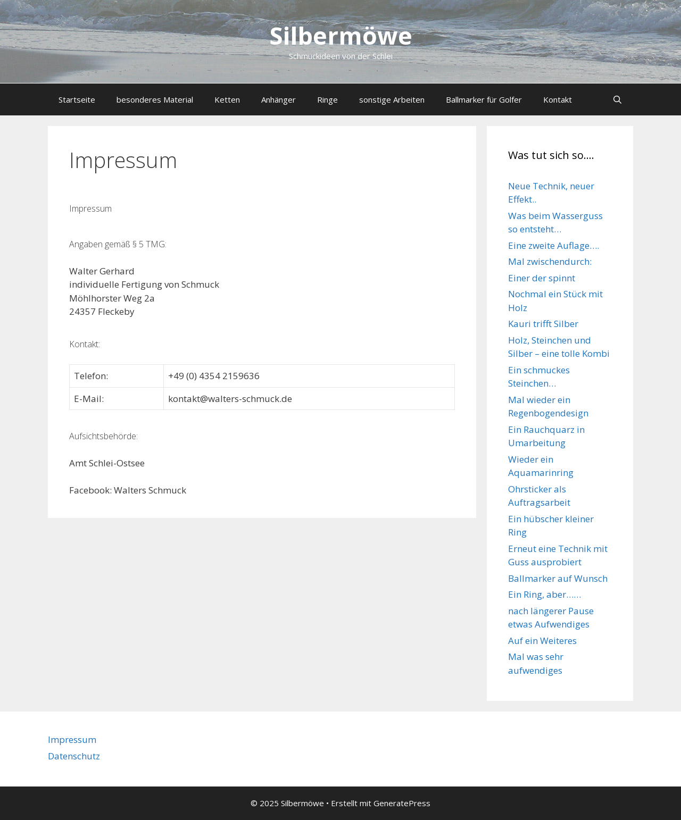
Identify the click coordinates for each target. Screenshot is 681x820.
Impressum (72, 739)
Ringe (327, 99)
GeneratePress (401, 803)
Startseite (77, 99)
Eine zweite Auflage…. (553, 245)
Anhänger (278, 99)
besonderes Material (155, 99)
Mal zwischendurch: (550, 261)
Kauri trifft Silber (543, 323)
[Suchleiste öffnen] (617, 99)
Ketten (227, 99)
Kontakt (557, 99)
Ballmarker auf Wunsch (558, 578)
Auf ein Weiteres (542, 640)
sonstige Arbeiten (392, 99)
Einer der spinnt (541, 278)
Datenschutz (74, 756)
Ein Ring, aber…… (544, 594)
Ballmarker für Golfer (484, 99)
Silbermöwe (340, 35)
